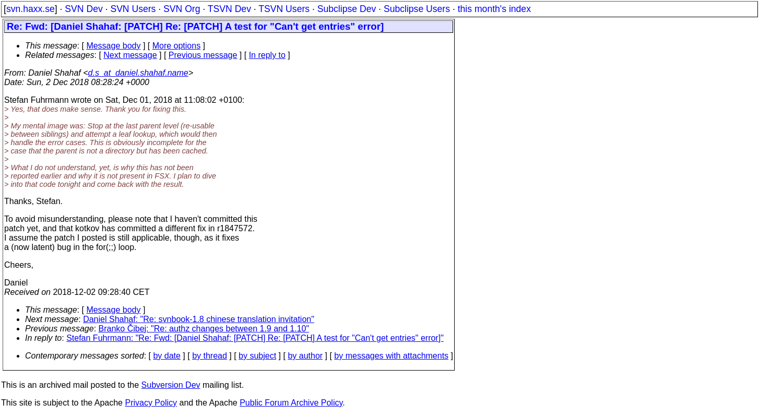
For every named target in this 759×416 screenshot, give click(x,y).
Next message (130, 55)
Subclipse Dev (346, 9)
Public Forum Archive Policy (291, 402)
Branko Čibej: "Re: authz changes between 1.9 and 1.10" (204, 328)
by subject (257, 355)
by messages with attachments (391, 355)
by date (166, 355)
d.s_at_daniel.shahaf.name (138, 72)
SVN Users (133, 9)
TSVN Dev (229, 9)
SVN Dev (83, 9)
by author (305, 355)
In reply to (267, 55)
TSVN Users (284, 9)
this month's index (494, 9)
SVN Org (181, 9)
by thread (209, 355)
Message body (113, 45)
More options (176, 45)
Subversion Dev (170, 385)
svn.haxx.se (30, 9)
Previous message (203, 55)
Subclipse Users (417, 9)
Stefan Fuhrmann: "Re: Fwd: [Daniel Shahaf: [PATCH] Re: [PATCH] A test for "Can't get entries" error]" (255, 338)
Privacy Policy (151, 402)
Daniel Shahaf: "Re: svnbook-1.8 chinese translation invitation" (198, 319)
